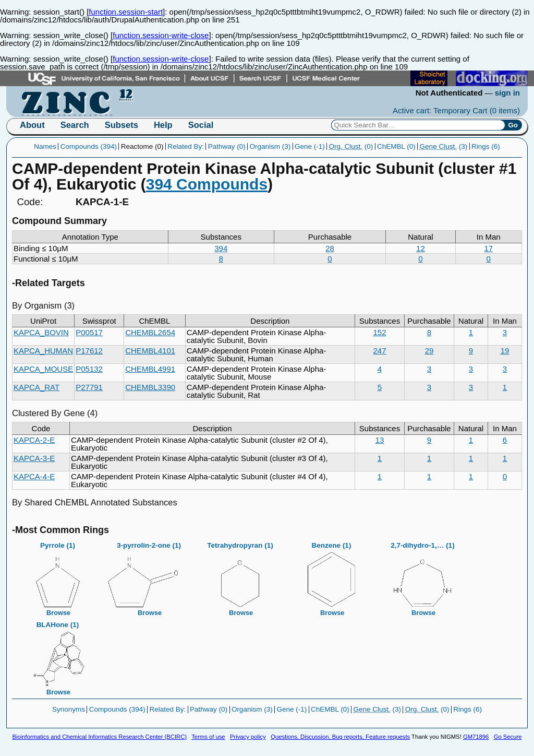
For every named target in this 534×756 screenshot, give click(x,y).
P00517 (89, 332)
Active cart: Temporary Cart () (456, 110)
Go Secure (508, 737)
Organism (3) (270, 146)
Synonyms (68, 709)
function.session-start (126, 11)
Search (74, 124)
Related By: (185, 146)
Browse (58, 613)
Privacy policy (248, 737)
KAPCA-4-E (34, 476)
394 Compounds (207, 184)
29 (429, 350)
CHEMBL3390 (150, 387)
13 (379, 439)
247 (379, 350)
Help (163, 124)
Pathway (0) (227, 146)
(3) (444, 146)
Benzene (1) (331, 576)
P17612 (89, 350)
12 (420, 248)
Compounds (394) (88, 146)
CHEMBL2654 (150, 332)
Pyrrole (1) (58, 576)
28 (329, 248)
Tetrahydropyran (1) (240, 576)
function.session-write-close (161, 35)
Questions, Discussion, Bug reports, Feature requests (340, 737)
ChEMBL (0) (396, 146)
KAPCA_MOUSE (43, 368)
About (32, 124)
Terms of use (208, 737)
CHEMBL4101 (150, 350)
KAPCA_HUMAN (43, 350)
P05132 (89, 368)
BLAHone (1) (58, 655)
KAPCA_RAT (36, 387)
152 (379, 332)
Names (45, 146)
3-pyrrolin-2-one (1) (149, 576)
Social (201, 124)
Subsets (121, 124)
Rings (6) (485, 146)
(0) (351, 146)
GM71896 (476, 737)
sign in (507, 92)
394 (220, 248)
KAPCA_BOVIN (41, 332)
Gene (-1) (310, 146)
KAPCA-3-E (34, 458)
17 (488, 248)
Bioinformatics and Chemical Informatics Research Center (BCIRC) (100, 737)
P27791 (89, 387)
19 (505, 350)
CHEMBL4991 (150, 368)
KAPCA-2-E (34, 439)
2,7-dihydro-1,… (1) (423, 576)
